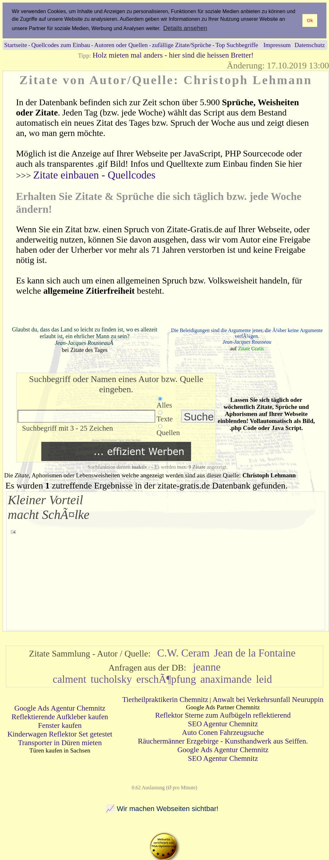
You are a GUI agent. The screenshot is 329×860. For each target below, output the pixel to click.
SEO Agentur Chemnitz (223, 723)
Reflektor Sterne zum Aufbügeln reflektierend (223, 715)
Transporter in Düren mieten (60, 742)
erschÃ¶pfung (166, 679)
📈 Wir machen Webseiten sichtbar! (162, 809)
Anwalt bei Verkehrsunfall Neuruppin (268, 699)
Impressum (277, 44)
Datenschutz (309, 44)
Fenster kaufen (60, 725)
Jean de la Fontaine (255, 652)
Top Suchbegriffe (236, 44)
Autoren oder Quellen (121, 44)
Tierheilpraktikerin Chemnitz (165, 699)
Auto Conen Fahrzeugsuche (223, 732)
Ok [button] (310, 20)
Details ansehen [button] (185, 28)
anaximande (226, 679)
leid (264, 679)
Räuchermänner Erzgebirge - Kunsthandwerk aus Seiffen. (223, 741)
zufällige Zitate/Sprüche (181, 44)
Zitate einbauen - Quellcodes (94, 175)
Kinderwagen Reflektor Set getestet (59, 733)
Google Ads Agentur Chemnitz (60, 708)
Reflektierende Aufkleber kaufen (60, 716)
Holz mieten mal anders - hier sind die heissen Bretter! (172, 55)
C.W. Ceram (183, 652)
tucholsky (111, 679)
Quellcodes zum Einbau (60, 44)
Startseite (15, 44)
